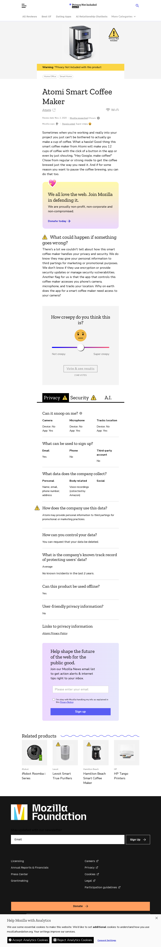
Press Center (19, 874)
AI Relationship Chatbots (91, 16)
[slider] (80, 347)
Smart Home (66, 76)
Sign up (80, 711)
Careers (90, 861)
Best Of (46, 16)
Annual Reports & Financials (29, 867)
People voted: (68, 124)
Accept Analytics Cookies (30, 940)
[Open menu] (24, 5)
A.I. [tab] (108, 397)
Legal (88, 880)
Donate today (59, 221)
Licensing (17, 861)
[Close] (156, 918)
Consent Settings (106, 940)
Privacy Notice (66, 702)
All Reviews (29, 16)
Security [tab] (83, 397)
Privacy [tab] (56, 397)
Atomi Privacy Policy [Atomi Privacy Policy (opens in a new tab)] (54, 633)
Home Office (50, 76)
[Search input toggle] (137, 5)
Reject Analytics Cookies (74, 940)
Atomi (46, 110)
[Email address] (81, 689)
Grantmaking (19, 880)
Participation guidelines (101, 887)
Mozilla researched (79, 118)
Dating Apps (63, 16)
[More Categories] (125, 16)
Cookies (90, 874)
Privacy (90, 867)
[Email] (67, 839)
